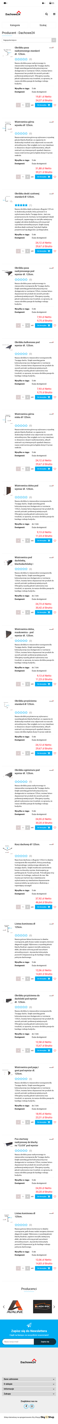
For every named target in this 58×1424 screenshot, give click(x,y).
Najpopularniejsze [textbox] (9, 40)
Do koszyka (43, 105)
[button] (51, 3)
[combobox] (29, 40)
